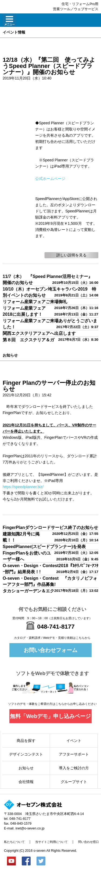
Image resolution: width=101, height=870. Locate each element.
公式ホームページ (50, 178)
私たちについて (14, 841)
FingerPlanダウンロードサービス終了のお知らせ (50, 527)
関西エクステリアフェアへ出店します (39, 333)
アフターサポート (74, 754)
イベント (73, 740)
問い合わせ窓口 (88, 841)
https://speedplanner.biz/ (23, 487)
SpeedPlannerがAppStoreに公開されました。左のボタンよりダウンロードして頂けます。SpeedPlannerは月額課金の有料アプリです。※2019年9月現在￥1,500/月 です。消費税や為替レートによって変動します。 (66, 217)
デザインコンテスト (26, 754)
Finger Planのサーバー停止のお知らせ (49, 385)
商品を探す (26, 740)
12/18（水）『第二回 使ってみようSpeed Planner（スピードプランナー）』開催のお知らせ (49, 65)
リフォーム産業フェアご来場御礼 (35, 301)
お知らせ (26, 768)
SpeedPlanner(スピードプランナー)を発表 (44, 546)
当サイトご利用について (51, 841)
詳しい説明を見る (71, 255)
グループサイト (74, 782)
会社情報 (26, 782)
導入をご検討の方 (74, 768)
